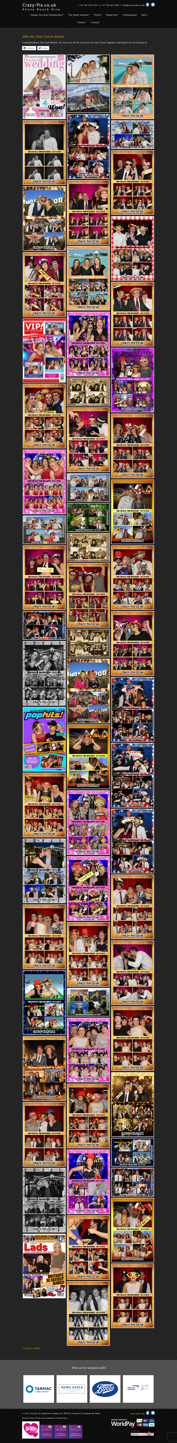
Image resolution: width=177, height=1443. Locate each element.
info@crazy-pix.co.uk (133, 5)
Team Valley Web (137, 1413)
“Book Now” (112, 14)
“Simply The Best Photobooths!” (47, 14)
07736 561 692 (110, 5)
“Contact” (95, 22)
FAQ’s (144, 14)
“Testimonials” (130, 14)
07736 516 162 (88, 5)
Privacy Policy (28, 1418)
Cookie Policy (62, 1418)
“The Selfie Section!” (78, 14)
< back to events (31, 1348)
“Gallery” (81, 22)
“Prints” (97, 14)
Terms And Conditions (45, 1418)
